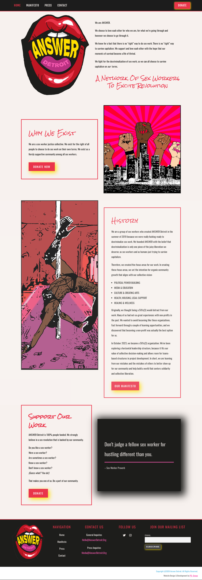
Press (48, 5)
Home (17, 5)
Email (148, 535)
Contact (62, 5)
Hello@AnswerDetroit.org (94, 540)
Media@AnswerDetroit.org (94, 553)
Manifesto (32, 5)
